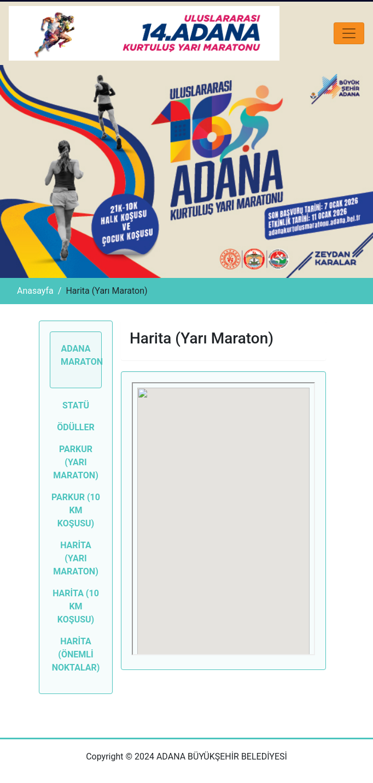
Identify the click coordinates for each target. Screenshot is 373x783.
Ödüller (76, 427)
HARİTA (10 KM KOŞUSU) (76, 606)
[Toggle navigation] (349, 33)
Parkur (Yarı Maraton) (75, 462)
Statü (75, 405)
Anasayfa (35, 291)
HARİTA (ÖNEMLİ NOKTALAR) (76, 654)
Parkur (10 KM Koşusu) (75, 510)
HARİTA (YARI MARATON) (75, 558)
